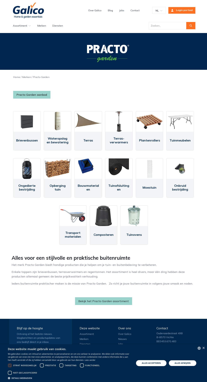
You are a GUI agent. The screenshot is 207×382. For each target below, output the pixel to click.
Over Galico (124, 333)
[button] (69, 378)
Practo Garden (41, 77)
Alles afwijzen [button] (183, 363)
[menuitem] (95, 10)
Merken (26, 77)
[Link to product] (27, 121)
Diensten (85, 344)
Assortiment (87, 333)
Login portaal (181, 10)
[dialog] (103, 363)
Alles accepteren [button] (151, 363)
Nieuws (122, 338)
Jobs (120, 344)
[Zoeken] (190, 25)
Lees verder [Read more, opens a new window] (90, 360)
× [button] (203, 348)
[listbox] (199, 348)
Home (16, 77)
